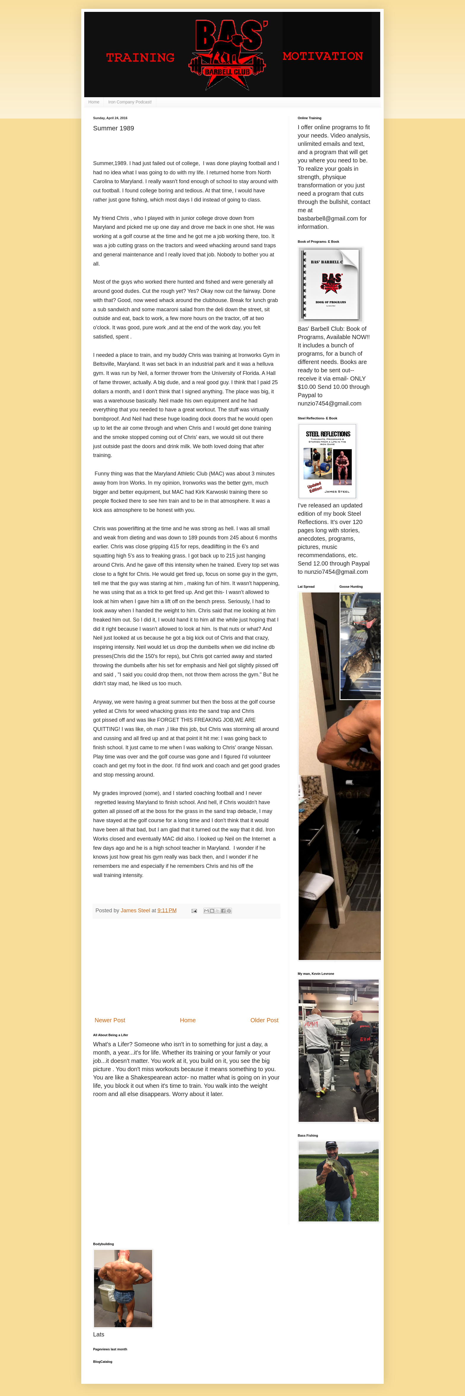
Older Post (264, 1020)
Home (93, 102)
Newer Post (110, 1020)
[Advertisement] (186, 967)
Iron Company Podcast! (130, 102)
